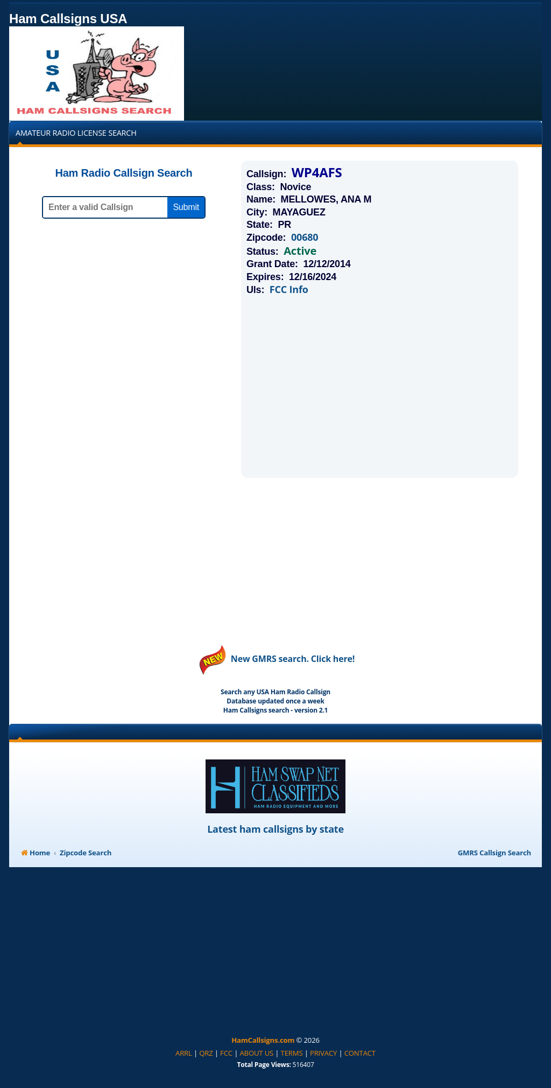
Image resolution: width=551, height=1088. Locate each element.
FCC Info (289, 289)
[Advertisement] (379, 386)
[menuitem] (183, 1053)
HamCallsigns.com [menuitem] (262, 1040)
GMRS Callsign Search (494, 852)
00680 (304, 237)
